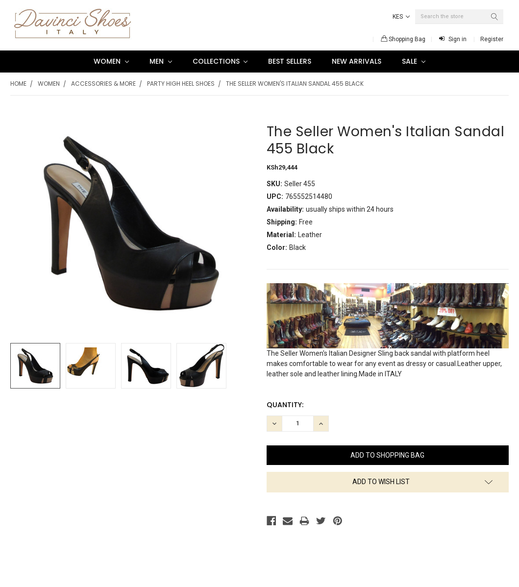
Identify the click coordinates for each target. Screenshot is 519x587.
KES (401, 16)
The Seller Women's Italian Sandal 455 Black (295, 83)
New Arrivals (356, 61)
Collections (220, 61)
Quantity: (285, 405)
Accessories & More (103, 83)
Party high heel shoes (181, 83)
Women (111, 61)
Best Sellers (289, 61)
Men (160, 61)
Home (18, 83)
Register (491, 39)
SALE (413, 61)
